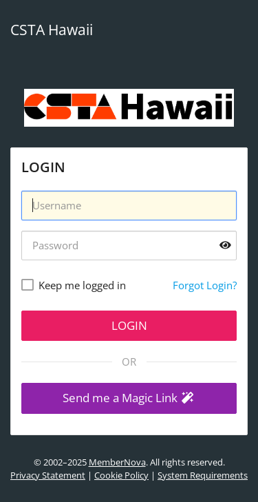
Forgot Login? (205, 285)
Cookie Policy (121, 475)
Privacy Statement (47, 475)
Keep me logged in (82, 285)
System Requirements (203, 475)
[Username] (129, 205)
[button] (129, 398)
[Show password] (225, 245)
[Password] (129, 245)
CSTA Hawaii (51, 29)
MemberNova (117, 462)
